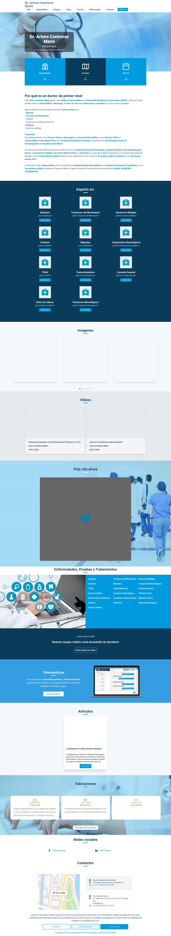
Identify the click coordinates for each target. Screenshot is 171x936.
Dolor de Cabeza (95, 593)
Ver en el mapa (59, 893)
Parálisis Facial (145, 593)
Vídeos (68, 9)
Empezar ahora (53, 694)
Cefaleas (92, 584)
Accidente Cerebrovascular (124, 598)
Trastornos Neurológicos (124, 593)
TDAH (90, 588)
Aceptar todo (114, 927)
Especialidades (41, 9)
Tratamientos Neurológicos (150, 584)
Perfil (29, 9)
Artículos (80, 9)
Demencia (117, 603)
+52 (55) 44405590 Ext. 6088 (103, 885)
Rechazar (57, 927)
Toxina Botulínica (120, 588)
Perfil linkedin (105, 850)
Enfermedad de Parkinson (99, 598)
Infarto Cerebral (95, 607)
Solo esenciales (85, 927)
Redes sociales (95, 9)
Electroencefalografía (148, 603)
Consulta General (146, 588)
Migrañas (117, 584)
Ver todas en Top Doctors (85, 828)
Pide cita (123, 9)
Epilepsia (92, 579)
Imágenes (56, 9)
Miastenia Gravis (146, 598)
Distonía (91, 603)
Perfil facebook (59, 850)
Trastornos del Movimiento (124, 579)
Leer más (45, 220)
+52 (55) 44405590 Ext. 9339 (103, 906)
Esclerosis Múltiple (147, 579)
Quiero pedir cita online (85, 650)
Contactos (110, 9)
